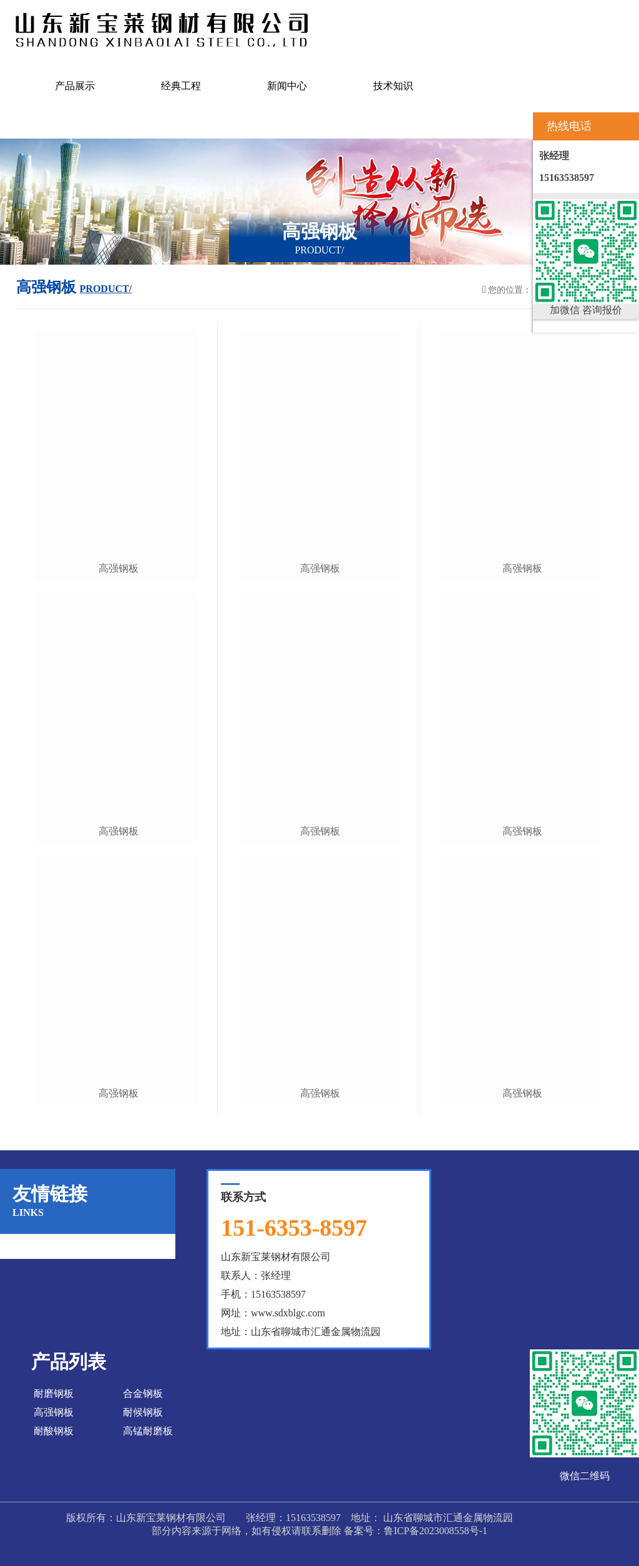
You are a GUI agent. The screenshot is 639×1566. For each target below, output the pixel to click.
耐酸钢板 (54, 1431)
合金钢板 (143, 1393)
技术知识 (393, 86)
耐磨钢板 (54, 1393)
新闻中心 (287, 86)
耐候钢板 (143, 1412)
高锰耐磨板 (148, 1431)
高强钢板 (119, 568)
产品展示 (75, 86)
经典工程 (181, 86)
